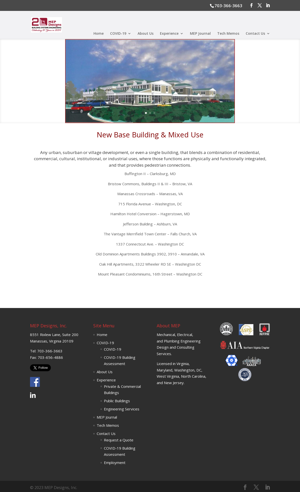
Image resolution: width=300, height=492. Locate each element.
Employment (114, 462)
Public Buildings (117, 400)
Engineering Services (121, 408)
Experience (169, 34)
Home (98, 34)
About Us (145, 34)
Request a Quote (118, 439)
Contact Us (255, 34)
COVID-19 (118, 34)
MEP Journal (200, 34)
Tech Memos (228, 34)
